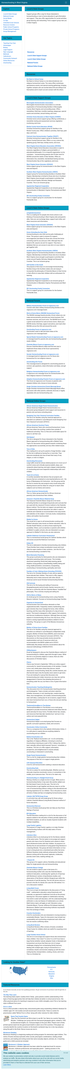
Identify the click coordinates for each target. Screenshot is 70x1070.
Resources (30, 52)
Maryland (51, 974)
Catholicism (7, 56)
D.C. (51, 969)
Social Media (7, 18)
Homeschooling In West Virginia (14, 2)
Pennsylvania (51, 967)
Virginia (51, 976)
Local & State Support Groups (37, 55)
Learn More (7, 1065)
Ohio (51, 978)
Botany (5, 47)
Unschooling (7, 63)
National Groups (8, 16)
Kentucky (52, 972)
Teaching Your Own (9, 43)
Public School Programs (11, 27)
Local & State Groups (10, 14)
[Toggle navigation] (66, 2)
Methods (6, 54)
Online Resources (9, 60)
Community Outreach (10, 58)
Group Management (9, 31)
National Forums (32, 63)
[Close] (66, 1053)
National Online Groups (34, 66)
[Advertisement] (47, 37)
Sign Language (8, 52)
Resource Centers (9, 25)
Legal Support (7, 50)
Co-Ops (5, 20)
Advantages (7, 45)
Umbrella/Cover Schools (11, 23)
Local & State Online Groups (36, 59)
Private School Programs (11, 29)
